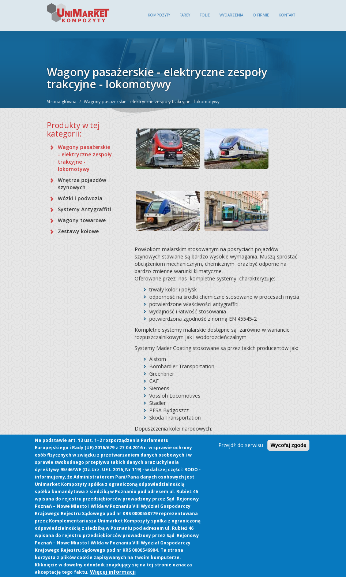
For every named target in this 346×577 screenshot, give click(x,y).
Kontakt (287, 15)
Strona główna (61, 101)
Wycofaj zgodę (288, 453)
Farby (185, 15)
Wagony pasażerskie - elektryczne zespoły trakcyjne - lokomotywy (85, 158)
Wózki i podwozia (80, 198)
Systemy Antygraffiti (84, 209)
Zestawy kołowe (78, 231)
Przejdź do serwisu (240, 453)
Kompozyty (159, 15)
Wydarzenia (231, 15)
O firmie (261, 15)
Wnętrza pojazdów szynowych (82, 183)
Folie (205, 15)
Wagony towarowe (82, 220)
